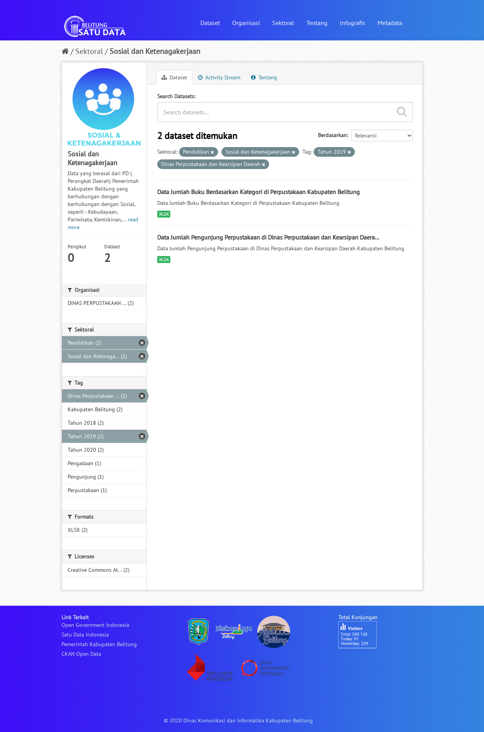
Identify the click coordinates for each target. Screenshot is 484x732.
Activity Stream (219, 77)
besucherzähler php (361, 661)
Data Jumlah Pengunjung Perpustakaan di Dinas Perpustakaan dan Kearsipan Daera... (268, 237)
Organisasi (246, 23)
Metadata (390, 23)
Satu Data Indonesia (85, 634)
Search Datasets (175, 96)
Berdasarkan (332, 135)
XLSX (164, 214)
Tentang (317, 23)
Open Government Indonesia (95, 624)
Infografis (352, 23)
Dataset (210, 23)
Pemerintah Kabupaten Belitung (99, 644)
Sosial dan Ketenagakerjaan (155, 51)
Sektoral (283, 23)
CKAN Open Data (81, 653)
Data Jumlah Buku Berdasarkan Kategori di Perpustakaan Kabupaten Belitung (258, 192)
